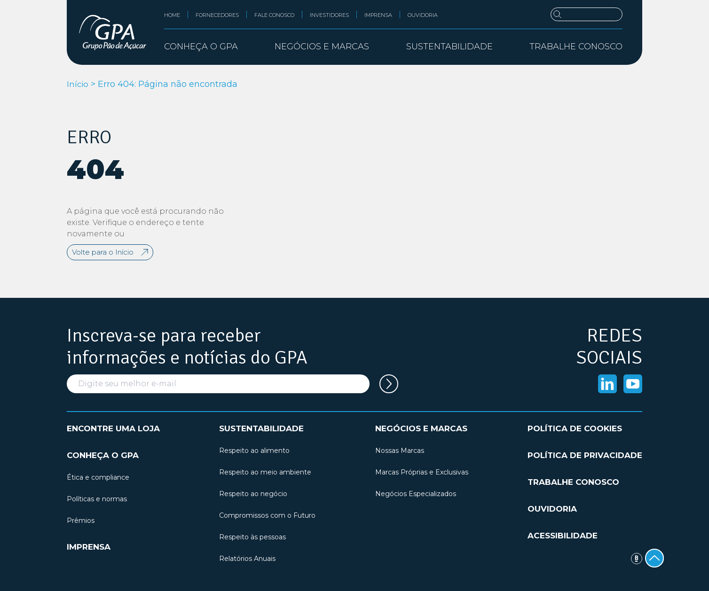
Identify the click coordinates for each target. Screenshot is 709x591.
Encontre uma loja (113, 428)
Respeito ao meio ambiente (265, 472)
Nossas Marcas (399, 450)
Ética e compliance (98, 477)
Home (172, 15)
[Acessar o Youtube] (632, 383)
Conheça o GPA (103, 455)
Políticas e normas (97, 499)
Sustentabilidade (261, 428)
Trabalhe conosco (575, 46)
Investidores (329, 15)
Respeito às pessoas (252, 537)
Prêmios (81, 520)
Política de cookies (575, 428)
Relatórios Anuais (247, 558)
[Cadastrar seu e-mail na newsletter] (388, 383)
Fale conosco (274, 15)
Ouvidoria (423, 15)
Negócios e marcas (421, 428)
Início (78, 84)
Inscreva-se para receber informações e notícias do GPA (187, 347)
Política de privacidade (585, 455)
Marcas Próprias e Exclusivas (421, 472)
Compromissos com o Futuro (267, 515)
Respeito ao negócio (253, 494)
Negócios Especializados (415, 494)
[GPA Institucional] (112, 32)
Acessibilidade (563, 535)
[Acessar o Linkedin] (607, 383)
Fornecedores (217, 15)
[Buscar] (586, 14)
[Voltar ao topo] (654, 558)
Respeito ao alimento (254, 450)
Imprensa (378, 15)
